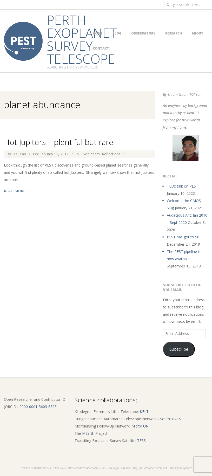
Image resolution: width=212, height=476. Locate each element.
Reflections (111, 153)
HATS (176, 418)
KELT (144, 411)
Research (173, 33)
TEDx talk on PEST (182, 186)
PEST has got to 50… (184, 236)
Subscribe (178, 349)
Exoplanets (90, 153)
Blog (116, 33)
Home (98, 33)
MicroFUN (140, 426)
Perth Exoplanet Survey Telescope (82, 39)
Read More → (17, 190)
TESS (141, 440)
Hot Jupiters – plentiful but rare (58, 142)
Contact (101, 48)
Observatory (143, 33)
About (197, 33)
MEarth (88, 433)
